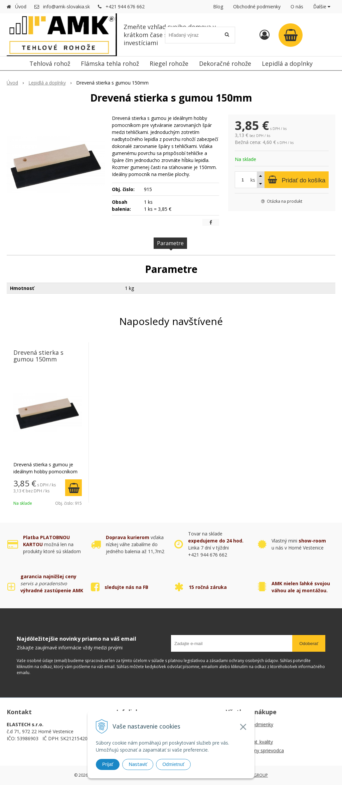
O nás (297, 6)
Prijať (107, 764)
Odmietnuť (173, 764)
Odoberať (308, 643)
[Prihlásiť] (265, 34)
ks (252, 180)
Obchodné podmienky (257, 6)
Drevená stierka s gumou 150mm (38, 355)
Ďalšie (321, 6)
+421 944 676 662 (125, 6)
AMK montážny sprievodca (255, 750)
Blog (218, 6)
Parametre (170, 243)
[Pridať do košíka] (297, 179)
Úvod (20, 6)
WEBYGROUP (255, 775)
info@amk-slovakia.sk (66, 6)
